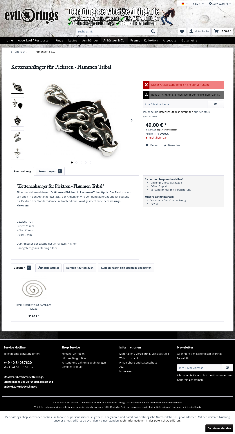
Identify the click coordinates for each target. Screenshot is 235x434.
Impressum (126, 371)
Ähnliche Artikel (48, 267)
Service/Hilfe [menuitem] (219, 3)
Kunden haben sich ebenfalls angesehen (126, 267)
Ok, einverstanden (219, 428)
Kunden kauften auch (79, 267)
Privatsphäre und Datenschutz (138, 362)
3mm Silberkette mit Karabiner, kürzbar (34, 307)
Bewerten (172, 145)
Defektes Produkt (72, 366)
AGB (121, 366)
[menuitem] (116, 31)
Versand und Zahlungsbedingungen (84, 362)
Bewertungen (50, 171)
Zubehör (22, 267)
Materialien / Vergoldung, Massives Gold (144, 353)
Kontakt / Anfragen (73, 353)
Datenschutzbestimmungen (176, 112)
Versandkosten (109, 402)
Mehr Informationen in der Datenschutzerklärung (150, 420)
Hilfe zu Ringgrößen (74, 358)
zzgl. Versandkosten (167, 129)
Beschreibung (22, 171)
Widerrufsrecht (128, 358)
